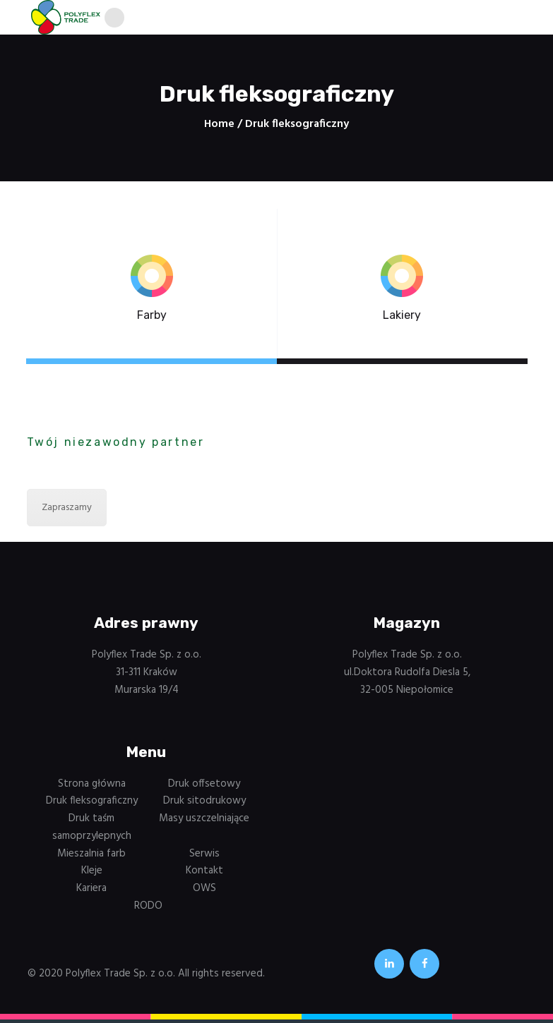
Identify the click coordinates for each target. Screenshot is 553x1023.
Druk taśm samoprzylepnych (91, 830)
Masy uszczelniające (204, 821)
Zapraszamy (67, 511)
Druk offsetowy (204, 786)
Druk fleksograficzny (92, 804)
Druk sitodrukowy (204, 804)
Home (219, 128)
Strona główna (92, 786)
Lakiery (402, 318)
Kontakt (204, 874)
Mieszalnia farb (91, 856)
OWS (204, 891)
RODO (148, 909)
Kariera (91, 891)
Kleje (91, 874)
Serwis (204, 856)
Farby (152, 318)
